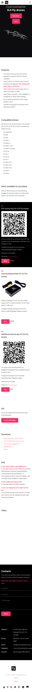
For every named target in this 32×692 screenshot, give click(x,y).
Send (6, 614)
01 (2, 206)
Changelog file (7, 446)
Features (5, 70)
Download (5, 434)
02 (2, 271)
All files (5, 449)
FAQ (3, 462)
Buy (5, 261)
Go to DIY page (9, 420)
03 (2, 332)
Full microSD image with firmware (13, 441)
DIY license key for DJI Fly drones (15, 209)
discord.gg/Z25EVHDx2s (21, 652)
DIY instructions (12, 256)
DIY (16, 21)
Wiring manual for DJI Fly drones (13, 438)
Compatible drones (10, 120)
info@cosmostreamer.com (22, 645)
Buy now (16, 16)
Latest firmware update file (11, 444)
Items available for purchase (14, 186)
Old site (16, 678)
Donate (16, 681)
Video (3, 510)
